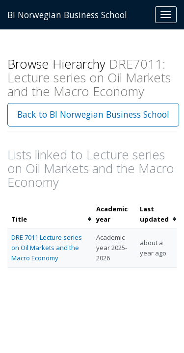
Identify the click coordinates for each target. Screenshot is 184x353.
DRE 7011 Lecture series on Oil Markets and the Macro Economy (46, 247)
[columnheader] (49, 214)
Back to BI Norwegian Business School (93, 114)
